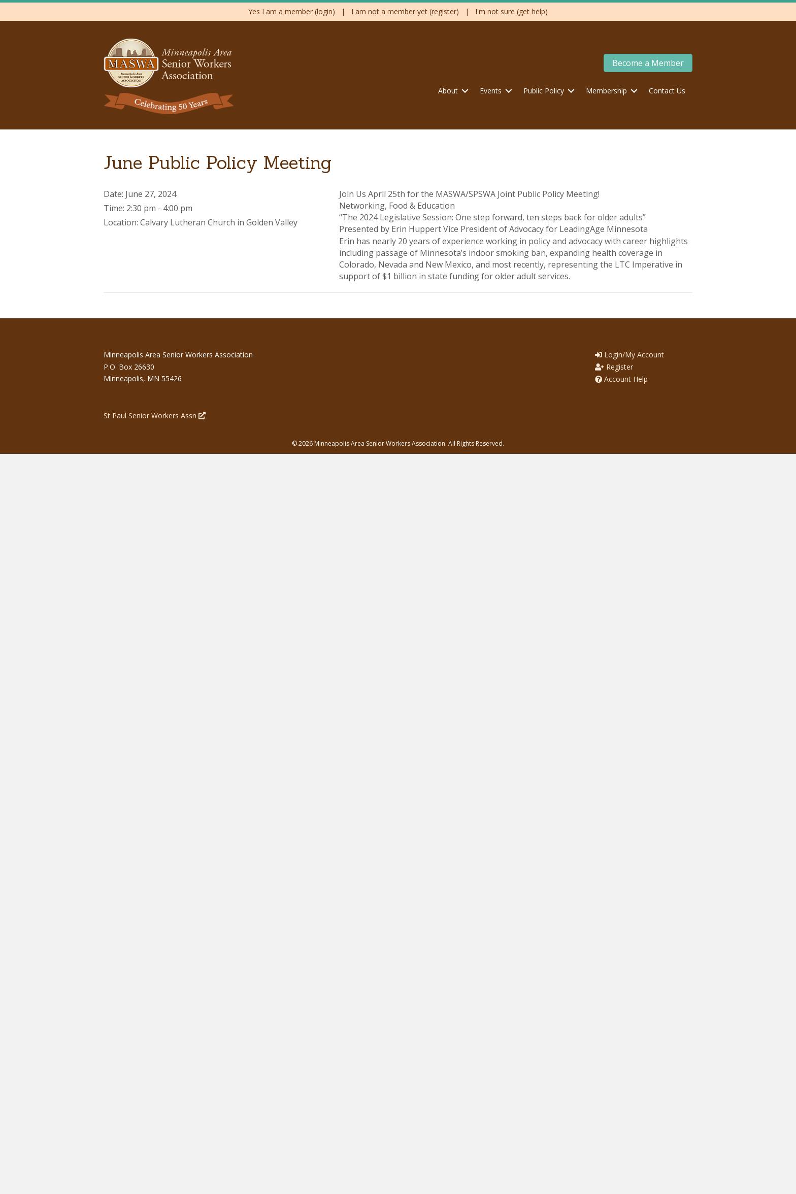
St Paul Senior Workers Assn (155, 415)
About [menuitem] (448, 90)
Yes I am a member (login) (291, 11)
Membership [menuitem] (606, 90)
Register (614, 367)
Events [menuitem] (491, 90)
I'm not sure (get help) (511, 11)
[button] (465, 91)
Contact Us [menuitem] (667, 90)
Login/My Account (629, 354)
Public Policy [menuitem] (543, 90)
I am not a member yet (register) (405, 11)
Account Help (621, 379)
